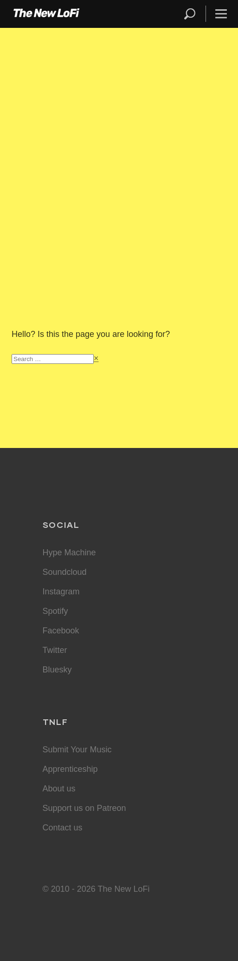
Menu (221, 14)
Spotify (55, 611)
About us (59, 788)
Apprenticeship (70, 769)
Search (190, 14)
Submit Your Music (77, 749)
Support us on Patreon (84, 808)
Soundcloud (65, 572)
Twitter (55, 650)
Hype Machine (69, 552)
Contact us (63, 827)
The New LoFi (46, 14)
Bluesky (57, 669)
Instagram (61, 591)
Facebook (61, 630)
